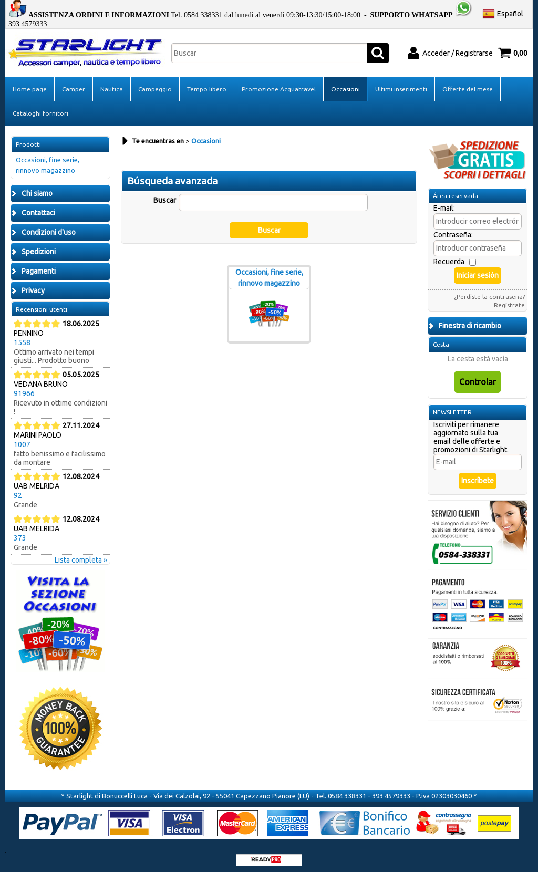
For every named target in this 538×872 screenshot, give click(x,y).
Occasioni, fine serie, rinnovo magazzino (47, 160)
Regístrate (509, 300)
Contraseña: (453, 230)
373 (20, 533)
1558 (22, 338)
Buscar (164, 195)
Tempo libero (206, 84)
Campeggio (155, 84)
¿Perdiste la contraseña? (489, 291)
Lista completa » (81, 555)
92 (18, 490)
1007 (22, 439)
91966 (24, 389)
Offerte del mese (467, 84)
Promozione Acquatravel (279, 84)
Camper (73, 84)
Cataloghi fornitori (40, 108)
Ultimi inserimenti (401, 84)
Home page (30, 84)
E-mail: (444, 203)
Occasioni (345, 84)
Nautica (111, 84)
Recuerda (448, 257)
